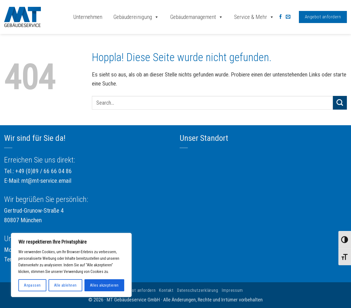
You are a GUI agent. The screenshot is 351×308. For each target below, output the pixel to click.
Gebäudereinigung (136, 17)
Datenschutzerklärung (197, 290)
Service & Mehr (254, 17)
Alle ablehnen (65, 285)
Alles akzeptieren (104, 285)
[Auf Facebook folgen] (280, 17)
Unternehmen (87, 17)
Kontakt (166, 290)
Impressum (232, 290)
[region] (71, 265)
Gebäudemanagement (196, 17)
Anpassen (32, 285)
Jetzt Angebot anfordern (131, 290)
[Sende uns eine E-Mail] (288, 17)
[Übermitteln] (340, 103)
